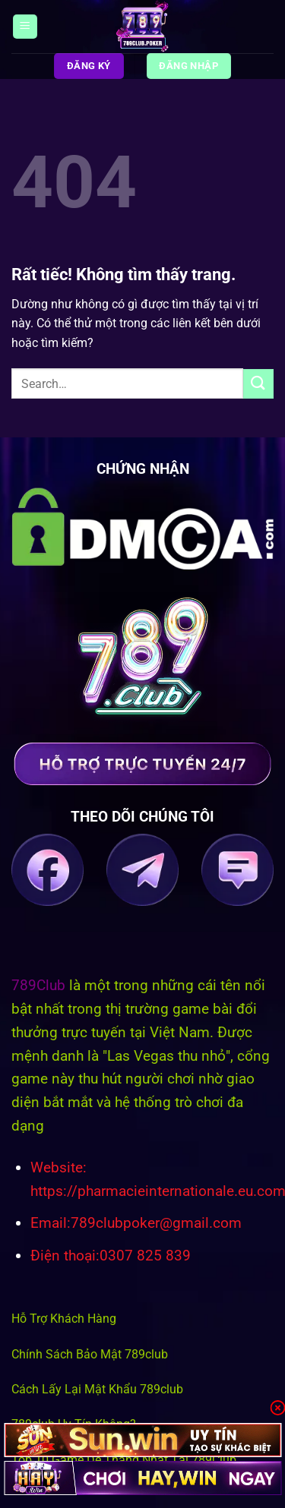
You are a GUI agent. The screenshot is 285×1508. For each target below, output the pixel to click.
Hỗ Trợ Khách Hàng (63, 1318)
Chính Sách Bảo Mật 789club (89, 1354)
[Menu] (25, 26)
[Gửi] (258, 384)
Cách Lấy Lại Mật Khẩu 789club (97, 1389)
